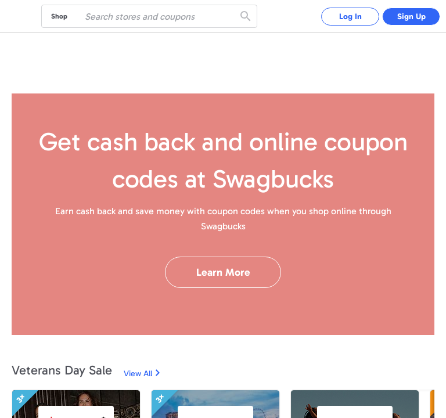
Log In (350, 16)
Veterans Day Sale (62, 370)
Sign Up (411, 16)
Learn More (223, 272)
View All (138, 374)
